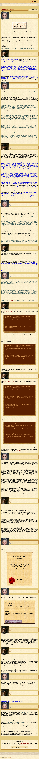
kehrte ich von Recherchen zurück (8, 381)
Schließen (9, 757)
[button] (38, 1)
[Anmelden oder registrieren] (35, 1)
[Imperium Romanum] (0, 1)
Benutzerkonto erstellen (16, 747)
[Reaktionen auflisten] (2, 452)
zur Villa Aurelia (18, 450)
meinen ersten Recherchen (7, 311)
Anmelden (25, 747)
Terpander (3, 11)
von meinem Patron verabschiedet (23, 656)
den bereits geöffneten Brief (10, 548)
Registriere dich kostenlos (24, 743)
